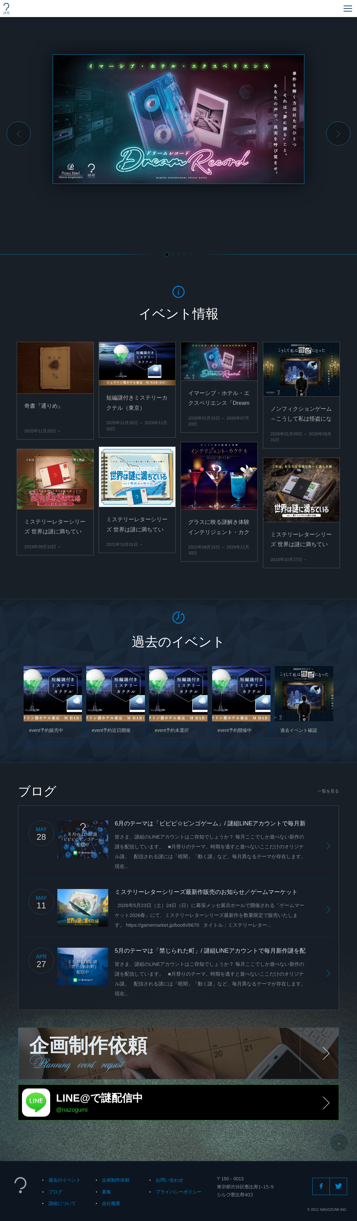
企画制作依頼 (115, 1180)
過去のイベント (65, 1180)
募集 (106, 1191)
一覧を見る (328, 791)
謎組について (62, 1203)
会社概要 (111, 1203)
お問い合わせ (169, 1180)
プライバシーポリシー (179, 1191)
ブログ (55, 1191)
